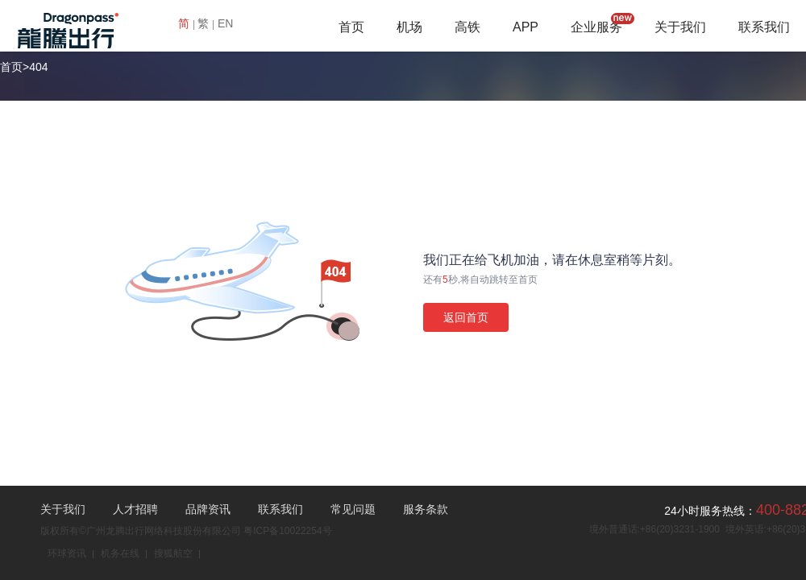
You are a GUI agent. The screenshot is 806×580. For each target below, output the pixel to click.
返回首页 (465, 317)
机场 (409, 27)
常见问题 (353, 509)
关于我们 (680, 27)
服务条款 (425, 509)
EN (225, 23)
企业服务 (596, 27)
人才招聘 (135, 509)
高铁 (467, 27)
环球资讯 (67, 553)
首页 (351, 27)
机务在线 (120, 553)
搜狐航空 (173, 553)
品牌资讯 (208, 509)
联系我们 (764, 27)
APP (525, 27)
